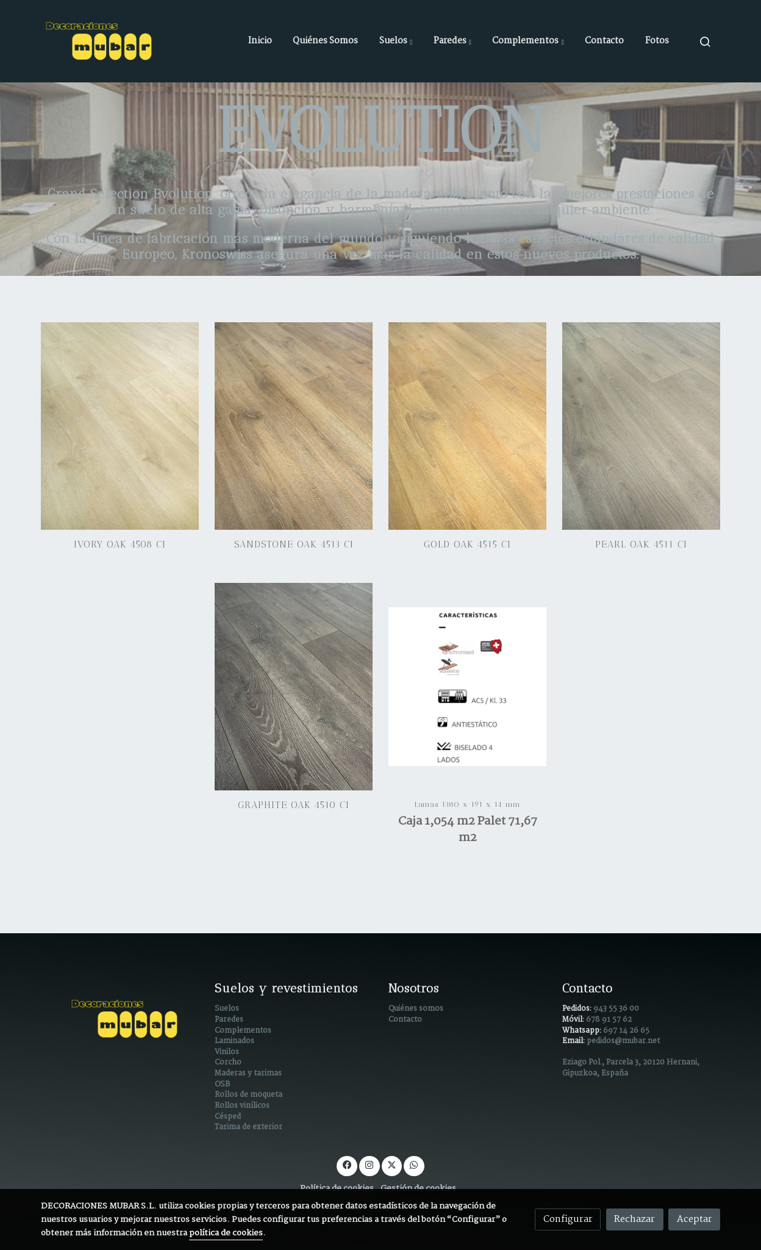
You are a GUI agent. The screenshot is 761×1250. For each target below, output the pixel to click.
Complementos (243, 1031)
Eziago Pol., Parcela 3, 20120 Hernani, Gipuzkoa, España (630, 1068)
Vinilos (227, 1052)
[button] (396, 41)
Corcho (228, 1063)
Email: (574, 1041)
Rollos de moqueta (248, 1095)
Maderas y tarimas (248, 1074)
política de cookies (226, 1233)
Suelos (227, 1009)
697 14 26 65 (626, 1031)
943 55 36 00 (616, 1009)
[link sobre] (120, 1019)
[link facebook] (347, 1164)
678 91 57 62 (609, 1020)
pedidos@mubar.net (623, 1041)
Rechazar (634, 1219)
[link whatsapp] (414, 1164)
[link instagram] (369, 1164)
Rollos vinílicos (242, 1106)
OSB (222, 1084)
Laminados (234, 1041)
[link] (100, 41)
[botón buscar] (705, 41)
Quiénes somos (415, 1009)
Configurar (568, 1219)
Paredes (229, 1020)
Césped (228, 1117)
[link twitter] (391, 1164)
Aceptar (694, 1219)
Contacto (405, 1020)
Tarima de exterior (248, 1127)
